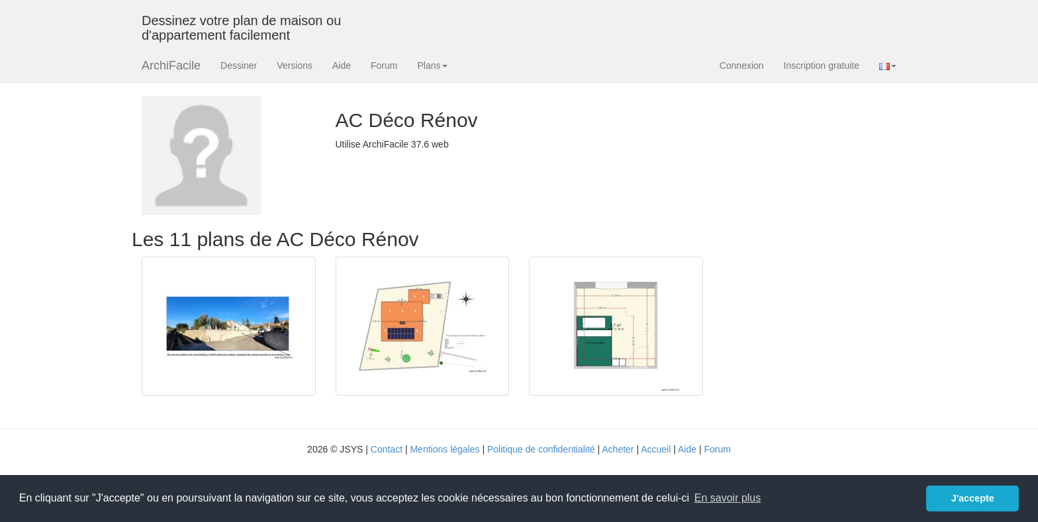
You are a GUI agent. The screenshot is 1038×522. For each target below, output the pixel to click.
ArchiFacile (171, 65)
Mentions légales (444, 449)
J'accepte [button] (972, 498)
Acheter (618, 449)
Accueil (656, 449)
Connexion (742, 65)
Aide (341, 65)
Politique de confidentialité (541, 449)
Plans (432, 65)
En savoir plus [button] (727, 497)
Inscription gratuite (821, 65)
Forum (384, 65)
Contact (386, 449)
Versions (294, 65)
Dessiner (238, 65)
